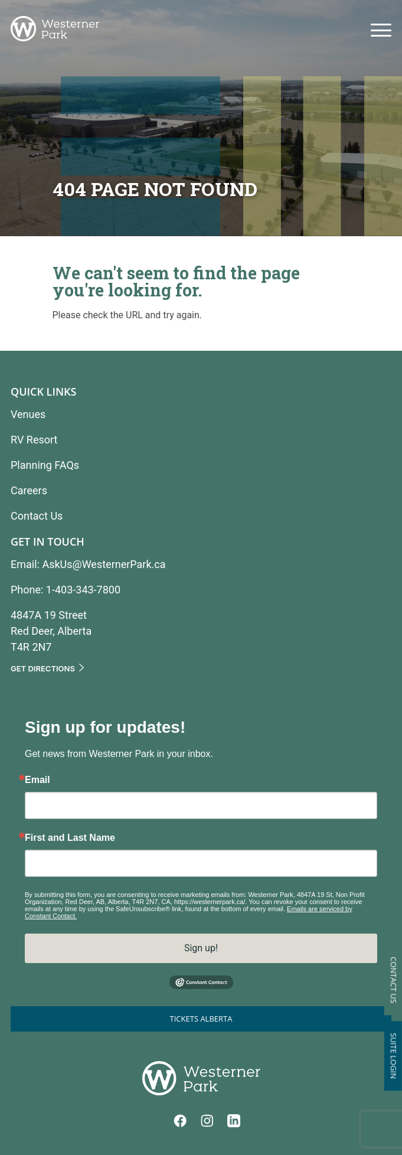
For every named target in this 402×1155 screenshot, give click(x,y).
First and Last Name (70, 838)
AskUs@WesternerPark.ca (103, 564)
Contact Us (393, 980)
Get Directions (43, 668)
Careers (29, 490)
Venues (28, 414)
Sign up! (201, 948)
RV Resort (34, 439)
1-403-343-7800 (83, 589)
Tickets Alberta (201, 1018)
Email (37, 780)
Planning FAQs (45, 465)
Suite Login (393, 1056)
